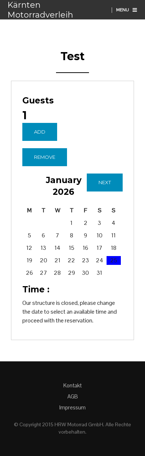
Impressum (72, 407)
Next (104, 182)
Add (39, 132)
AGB (72, 396)
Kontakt (72, 385)
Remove (44, 157)
